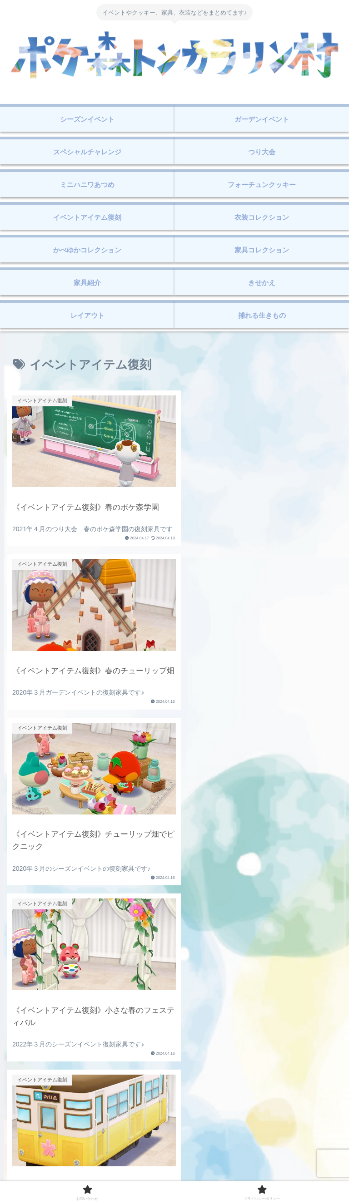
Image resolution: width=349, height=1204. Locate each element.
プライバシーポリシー (258, 1174)
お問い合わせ (91, 1174)
